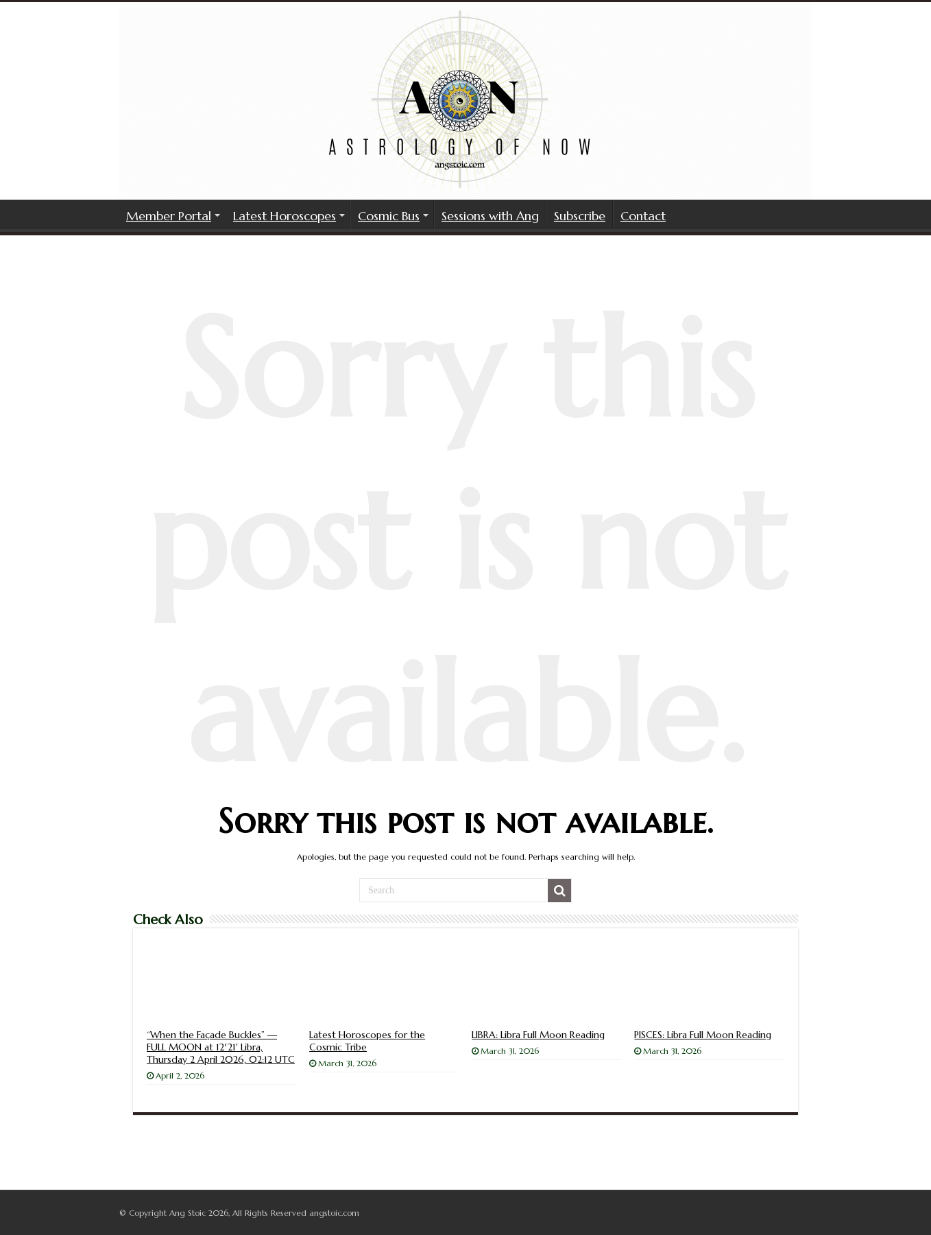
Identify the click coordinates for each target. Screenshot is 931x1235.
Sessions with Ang (490, 216)
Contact (643, 216)
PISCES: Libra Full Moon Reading (702, 1034)
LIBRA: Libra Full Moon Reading (538, 1034)
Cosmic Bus (389, 216)
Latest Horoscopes (284, 216)
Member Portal (168, 216)
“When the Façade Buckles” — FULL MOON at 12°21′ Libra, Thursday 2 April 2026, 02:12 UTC (221, 1047)
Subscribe (579, 216)
